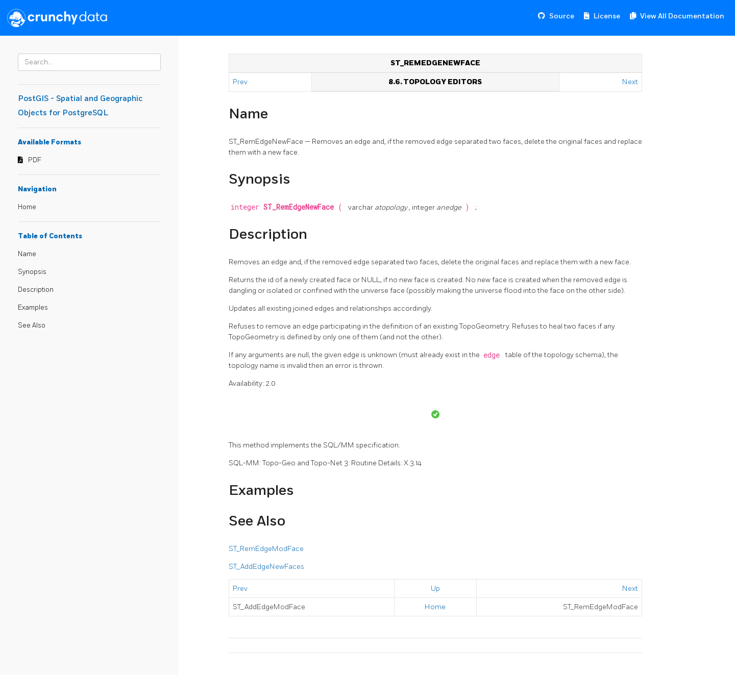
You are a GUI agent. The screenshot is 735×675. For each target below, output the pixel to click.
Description (36, 290)
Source (561, 16)
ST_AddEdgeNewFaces (266, 566)
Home (27, 207)
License (607, 16)
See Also (31, 325)
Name (27, 254)
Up (435, 588)
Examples (33, 308)
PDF (34, 160)
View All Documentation (682, 16)
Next (630, 82)
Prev (241, 82)
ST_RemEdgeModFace (266, 548)
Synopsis (32, 272)
